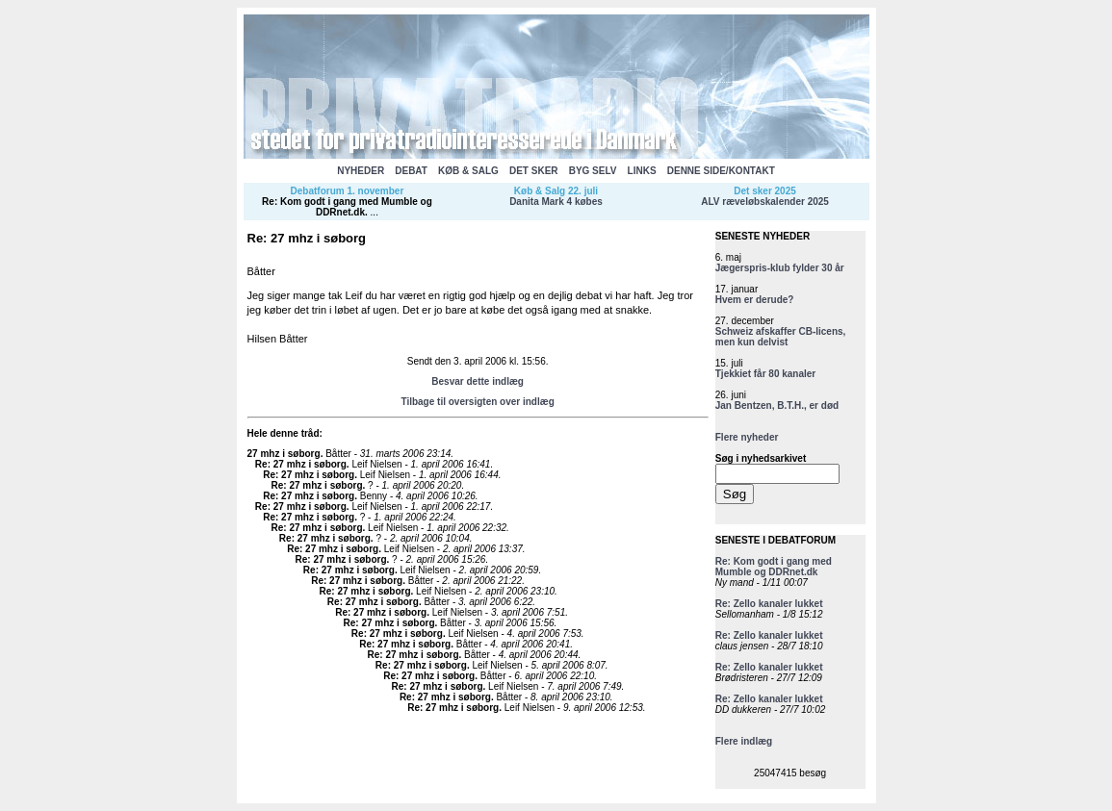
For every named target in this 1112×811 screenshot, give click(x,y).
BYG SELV (593, 170)
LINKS (642, 170)
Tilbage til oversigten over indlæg (477, 401)
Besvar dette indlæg (477, 381)
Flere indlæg (743, 741)
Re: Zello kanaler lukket (769, 603)
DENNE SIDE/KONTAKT (721, 170)
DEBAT (411, 170)
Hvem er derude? (754, 299)
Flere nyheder (747, 437)
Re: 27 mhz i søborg (301, 464)
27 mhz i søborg (284, 453)
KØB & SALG (468, 170)
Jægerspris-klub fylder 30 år (779, 268)
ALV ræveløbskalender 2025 (765, 201)
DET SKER (533, 170)
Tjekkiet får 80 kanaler (765, 373)
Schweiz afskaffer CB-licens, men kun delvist (780, 336)
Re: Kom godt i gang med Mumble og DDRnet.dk (347, 206)
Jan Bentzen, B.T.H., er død (777, 405)
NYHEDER (360, 170)
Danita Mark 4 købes (556, 201)
